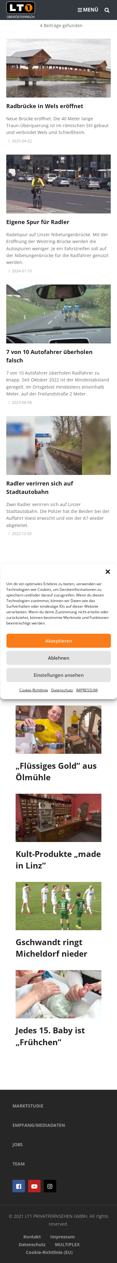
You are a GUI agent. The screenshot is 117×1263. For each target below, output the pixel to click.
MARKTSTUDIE (27, 1106)
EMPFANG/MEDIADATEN (38, 1125)
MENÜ (88, 9)
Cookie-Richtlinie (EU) (49, 1252)
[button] (108, 571)
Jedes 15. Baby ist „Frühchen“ (50, 1036)
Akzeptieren (58, 641)
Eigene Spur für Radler (37, 222)
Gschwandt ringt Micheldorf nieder (51, 947)
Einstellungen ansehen (59, 675)
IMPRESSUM (87, 689)
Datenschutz (62, 689)
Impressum (62, 1237)
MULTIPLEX (67, 1244)
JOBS (17, 1144)
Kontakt (32, 1237)
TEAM (18, 1164)
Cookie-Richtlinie (33, 689)
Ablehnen (58, 658)
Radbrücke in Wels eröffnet (44, 106)
